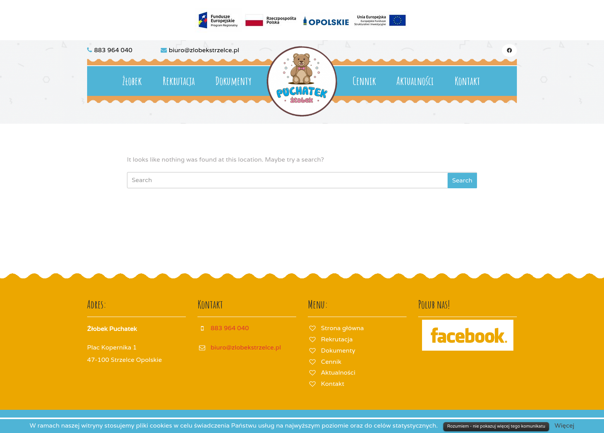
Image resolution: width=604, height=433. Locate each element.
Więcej (564, 425)
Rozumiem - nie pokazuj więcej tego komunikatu (496, 426)
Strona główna (342, 328)
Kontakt (467, 81)
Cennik (364, 81)
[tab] (462, 180)
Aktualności (415, 81)
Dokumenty (233, 81)
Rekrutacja (179, 81)
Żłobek (132, 81)
